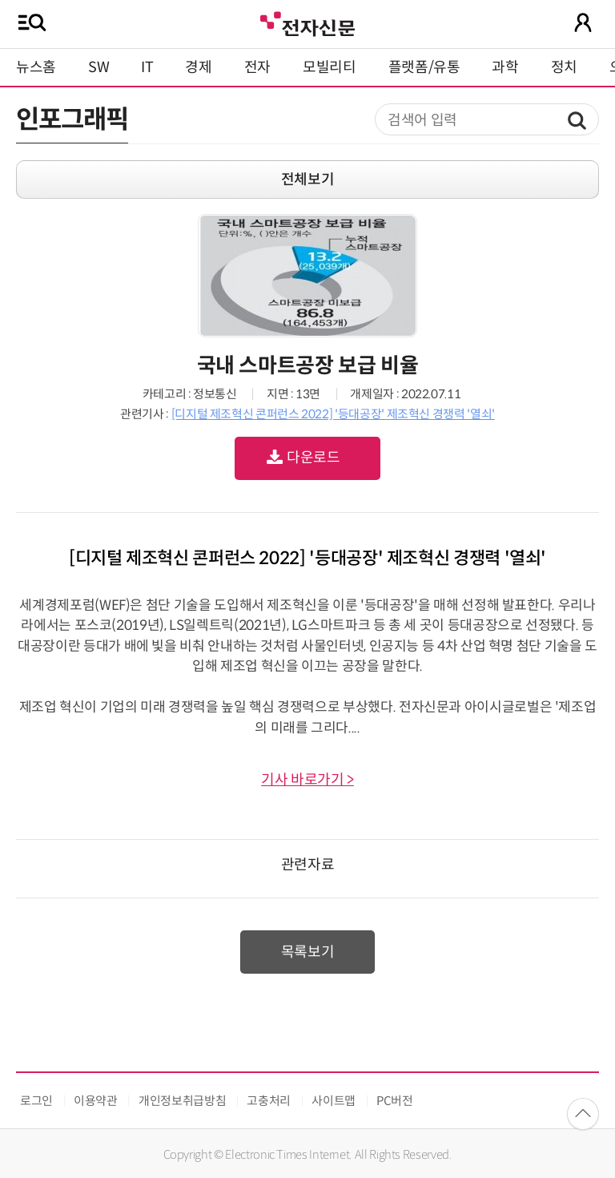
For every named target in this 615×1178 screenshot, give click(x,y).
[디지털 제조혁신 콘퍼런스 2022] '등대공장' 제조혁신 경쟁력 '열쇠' (333, 414)
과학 (505, 67)
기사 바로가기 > (307, 780)
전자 (257, 67)
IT (147, 67)
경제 (198, 67)
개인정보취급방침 (182, 1100)
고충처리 (269, 1100)
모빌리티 (329, 67)
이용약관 (96, 1100)
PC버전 (394, 1100)
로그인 (36, 1100)
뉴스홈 (36, 67)
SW (98, 67)
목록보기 (308, 952)
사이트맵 (334, 1100)
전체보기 (308, 179)
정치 (564, 67)
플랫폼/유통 (424, 67)
